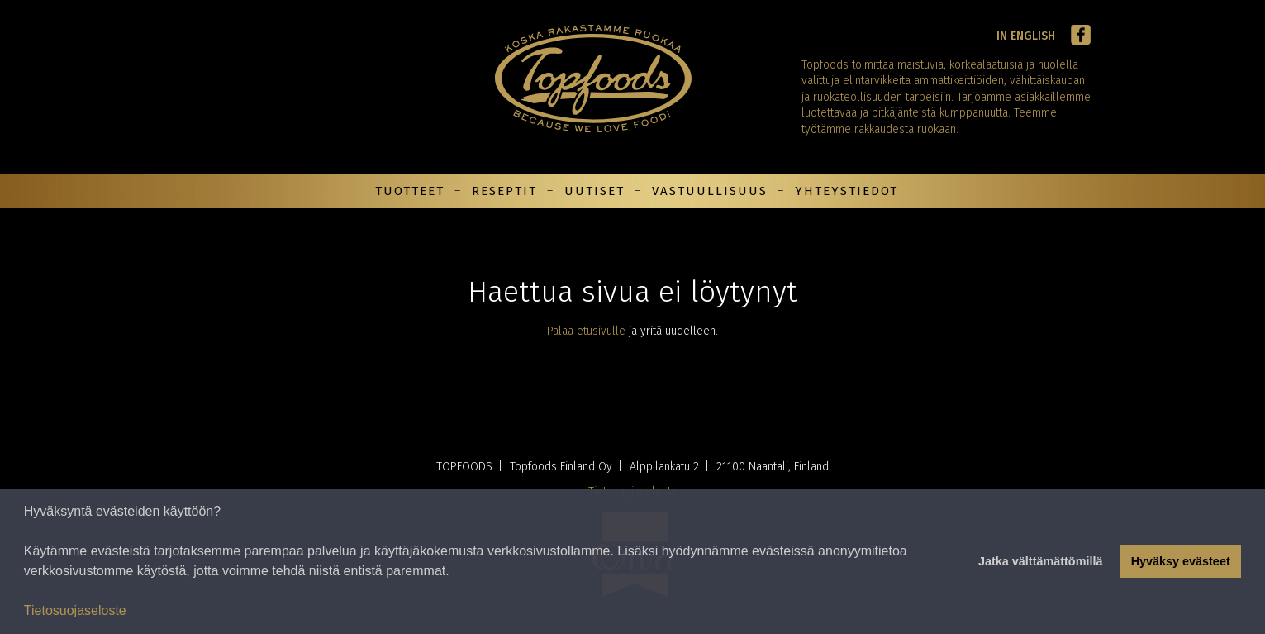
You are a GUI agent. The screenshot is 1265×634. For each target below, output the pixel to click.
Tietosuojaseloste (75, 610)
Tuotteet (410, 191)
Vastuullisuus (710, 191)
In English (1025, 36)
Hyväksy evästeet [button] (1180, 561)
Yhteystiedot (846, 191)
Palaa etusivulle (586, 331)
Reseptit (504, 191)
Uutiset (594, 191)
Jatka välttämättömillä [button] (1040, 561)
